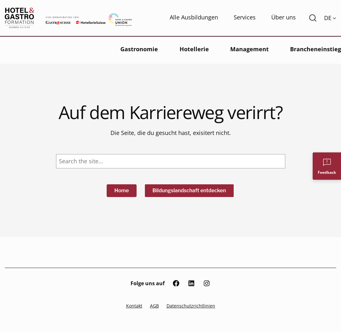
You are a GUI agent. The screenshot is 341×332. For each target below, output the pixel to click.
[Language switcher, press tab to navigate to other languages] (330, 18)
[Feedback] (327, 166)
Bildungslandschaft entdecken (189, 190)
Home (121, 190)
